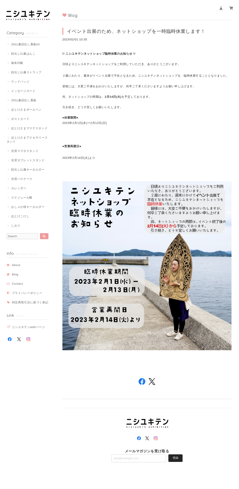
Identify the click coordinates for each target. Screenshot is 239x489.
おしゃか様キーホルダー (27, 207)
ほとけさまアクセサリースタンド (27, 139)
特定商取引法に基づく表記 (30, 302)
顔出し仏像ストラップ (26, 72)
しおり (15, 225)
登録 (175, 457)
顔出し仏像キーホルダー (27, 169)
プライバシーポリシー (27, 293)
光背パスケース (21, 179)
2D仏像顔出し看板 (23, 100)
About (16, 265)
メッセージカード (23, 91)
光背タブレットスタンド (27, 160)
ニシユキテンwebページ (28, 327)
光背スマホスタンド (24, 151)
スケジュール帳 (21, 197)
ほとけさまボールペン (26, 109)
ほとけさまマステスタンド (29, 128)
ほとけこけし (20, 216)
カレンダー (18, 188)
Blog (15, 274)
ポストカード (20, 119)
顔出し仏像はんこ (23, 53)
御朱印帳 (17, 63)
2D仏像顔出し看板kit (25, 44)
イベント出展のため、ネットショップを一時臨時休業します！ (136, 31)
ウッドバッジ (20, 81)
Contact (17, 283)
